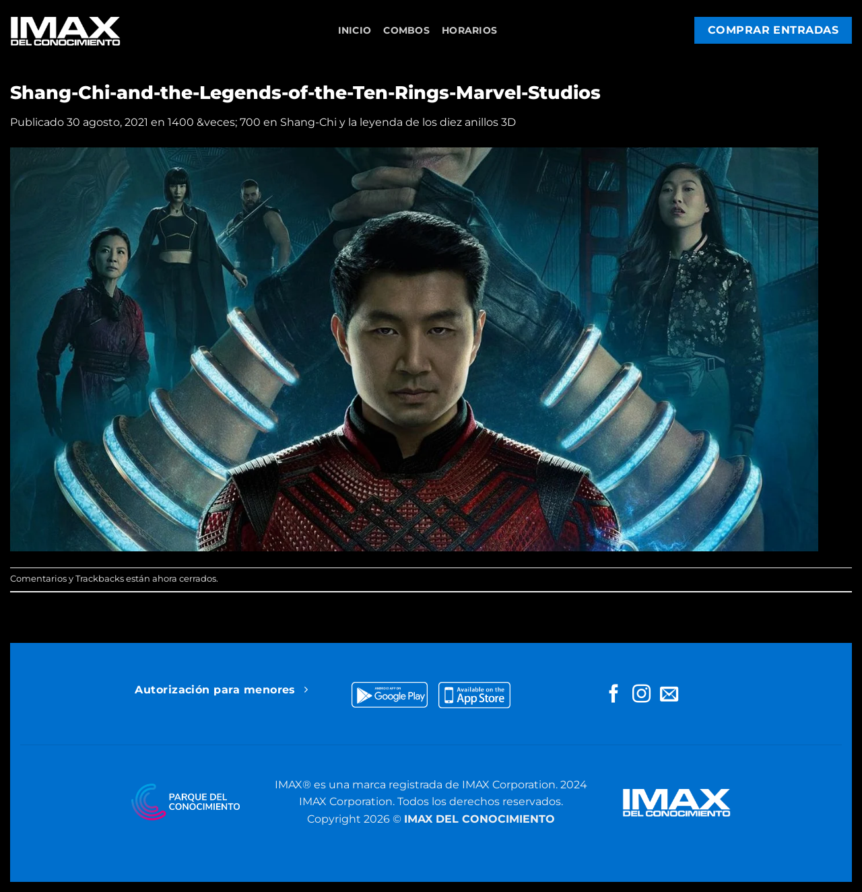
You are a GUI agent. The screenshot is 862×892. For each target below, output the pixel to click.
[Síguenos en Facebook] (614, 695)
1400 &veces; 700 (214, 122)
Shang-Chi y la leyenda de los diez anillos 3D (398, 122)
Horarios (469, 30)
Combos (406, 30)
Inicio (355, 30)
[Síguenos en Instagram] (641, 695)
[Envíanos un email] (669, 695)
